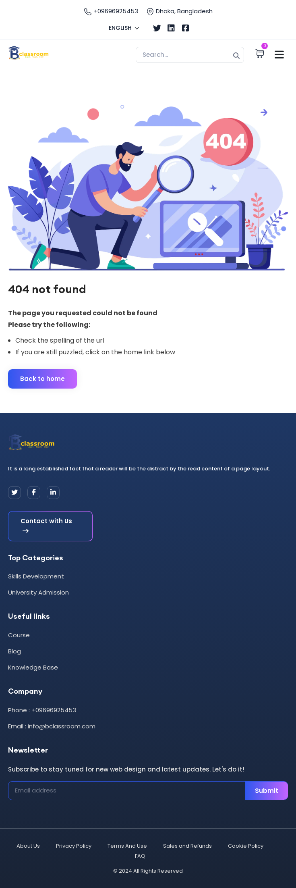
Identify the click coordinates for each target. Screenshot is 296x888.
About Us (28, 846)
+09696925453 (111, 11)
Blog (14, 651)
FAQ (140, 856)
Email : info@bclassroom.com (51, 726)
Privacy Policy (73, 846)
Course (19, 635)
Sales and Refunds (187, 846)
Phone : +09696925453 (42, 710)
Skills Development (36, 576)
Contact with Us (46, 526)
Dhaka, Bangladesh (179, 11)
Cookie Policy (245, 846)
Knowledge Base (33, 667)
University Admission (38, 592)
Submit (266, 790)
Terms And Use (127, 846)
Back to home (42, 378)
